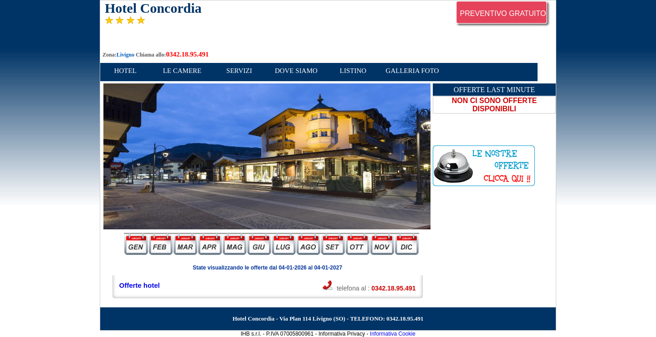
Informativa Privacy (341, 334)
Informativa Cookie (392, 334)
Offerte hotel (139, 285)
